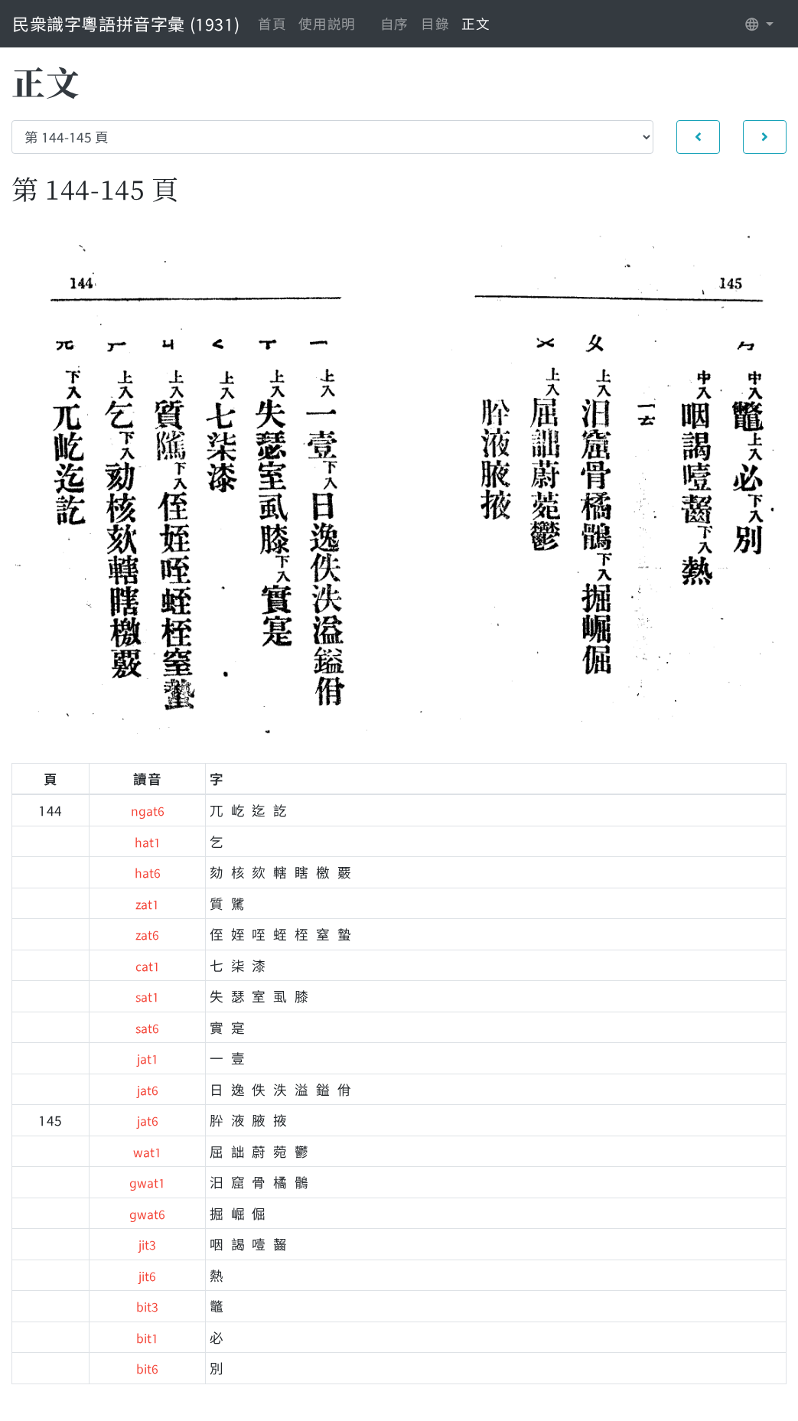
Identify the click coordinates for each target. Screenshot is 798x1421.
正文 (475, 23)
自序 (394, 23)
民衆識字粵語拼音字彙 (125, 23)
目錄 (435, 23)
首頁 (272, 23)
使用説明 (326, 23)
